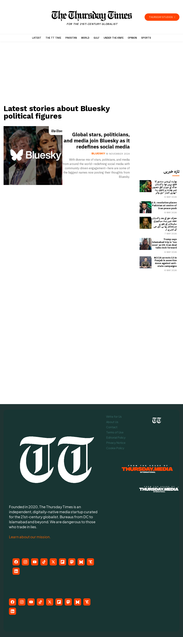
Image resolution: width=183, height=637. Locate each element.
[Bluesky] (81, 561)
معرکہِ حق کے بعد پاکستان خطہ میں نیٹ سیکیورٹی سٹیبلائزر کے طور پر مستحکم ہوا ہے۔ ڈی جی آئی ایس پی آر (164, 223)
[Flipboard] (62, 561)
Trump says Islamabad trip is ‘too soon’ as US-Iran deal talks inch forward (164, 243)
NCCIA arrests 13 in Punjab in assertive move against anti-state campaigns (165, 262)
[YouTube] (34, 561)
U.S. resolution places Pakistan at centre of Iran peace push (164, 205)
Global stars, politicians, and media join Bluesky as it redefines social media (97, 140)
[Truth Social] (90, 561)
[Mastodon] (71, 561)
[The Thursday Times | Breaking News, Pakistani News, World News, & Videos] (92, 18)
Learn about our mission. (30, 537)
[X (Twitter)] (53, 561)
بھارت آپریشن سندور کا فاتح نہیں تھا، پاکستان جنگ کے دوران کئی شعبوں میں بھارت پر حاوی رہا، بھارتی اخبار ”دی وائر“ (164, 187)
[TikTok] (44, 561)
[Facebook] (16, 561)
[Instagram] (25, 561)
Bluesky (98, 153)
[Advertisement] (69, 74)
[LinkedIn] (16, 571)
